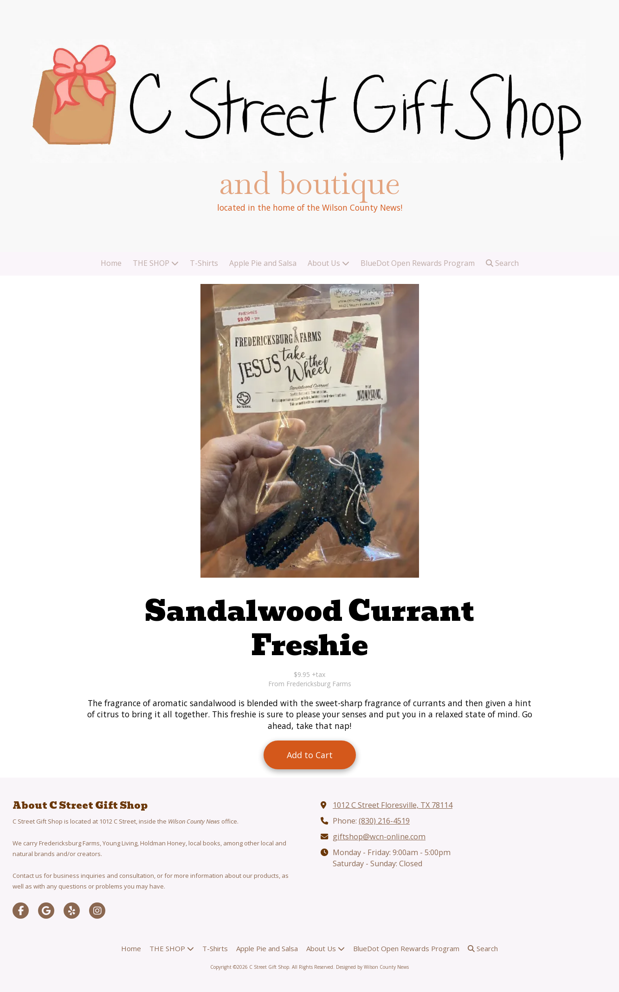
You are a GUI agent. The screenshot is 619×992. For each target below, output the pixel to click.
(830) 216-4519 (384, 821)
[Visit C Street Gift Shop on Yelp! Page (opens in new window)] (72, 910)
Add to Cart (310, 754)
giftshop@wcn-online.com (379, 836)
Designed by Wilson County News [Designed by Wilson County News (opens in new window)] (372, 967)
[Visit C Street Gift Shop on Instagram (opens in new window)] (97, 910)
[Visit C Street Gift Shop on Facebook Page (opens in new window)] (21, 910)
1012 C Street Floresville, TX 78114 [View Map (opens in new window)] (392, 805)
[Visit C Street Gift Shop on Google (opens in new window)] (46, 910)
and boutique (309, 183)
